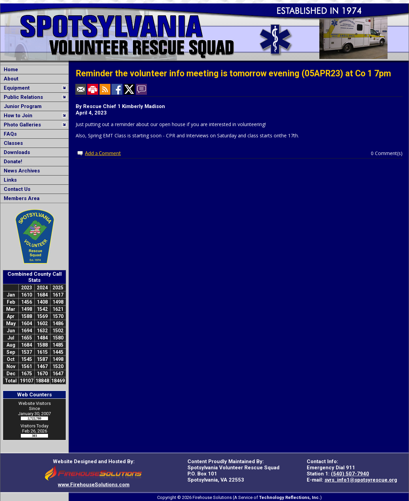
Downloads (15, 152)
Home (9, 69)
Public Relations (22, 97)
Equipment (15, 88)
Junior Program (21, 106)
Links (9, 180)
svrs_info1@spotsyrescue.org (360, 480)
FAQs (9, 134)
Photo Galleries (21, 125)
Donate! (11, 161)
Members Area (20, 198)
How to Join (16, 115)
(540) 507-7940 (350, 474)
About (9, 79)
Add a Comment (103, 153)
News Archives (20, 171)
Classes (12, 143)
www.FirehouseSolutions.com (94, 485)
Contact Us (15, 189)
